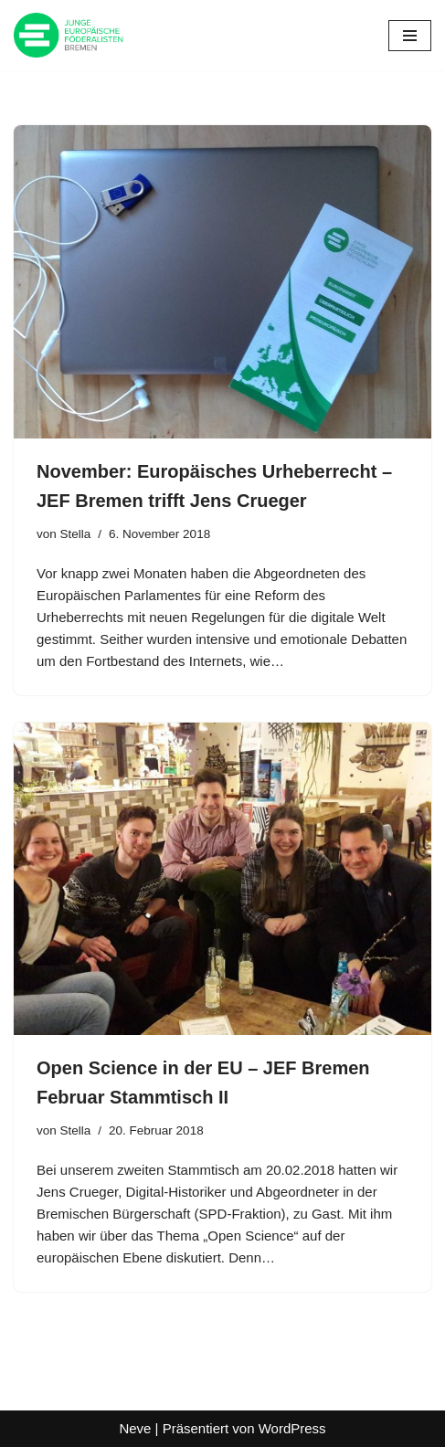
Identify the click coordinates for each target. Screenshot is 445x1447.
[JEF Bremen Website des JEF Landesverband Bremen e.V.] (68, 35)
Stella (75, 534)
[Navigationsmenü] (409, 35)
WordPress (292, 1428)
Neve (135, 1428)
